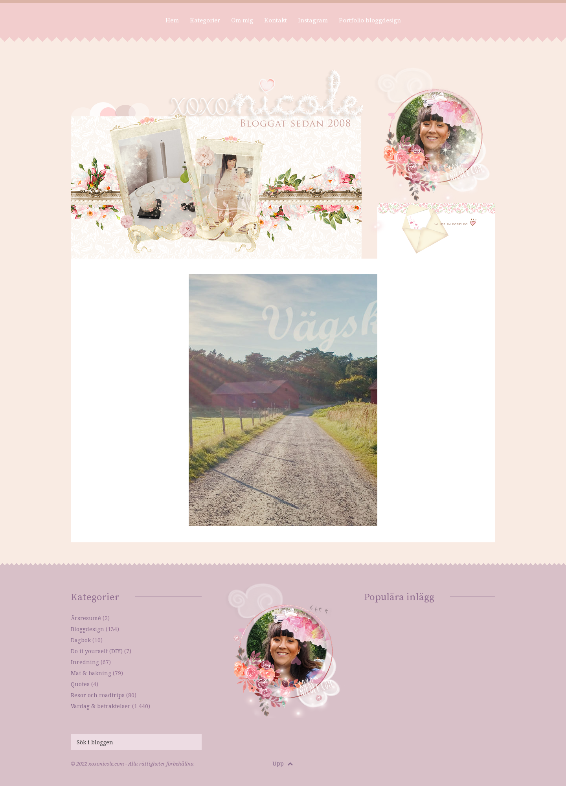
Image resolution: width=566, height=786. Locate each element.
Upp (282, 763)
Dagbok (81, 640)
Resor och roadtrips (98, 695)
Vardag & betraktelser (100, 706)
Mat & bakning (91, 673)
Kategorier (205, 20)
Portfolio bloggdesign (370, 20)
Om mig (242, 20)
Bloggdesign (87, 629)
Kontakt (275, 20)
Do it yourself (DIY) (97, 651)
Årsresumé (86, 618)
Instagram (313, 20)
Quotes (80, 684)
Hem (172, 20)
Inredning (85, 662)
